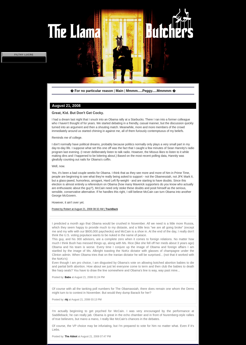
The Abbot (71, 336)
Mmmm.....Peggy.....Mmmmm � (151, 91)
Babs (68, 277)
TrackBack (112, 209)
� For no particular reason (91, 91)
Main (119, 91)
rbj (66, 299)
